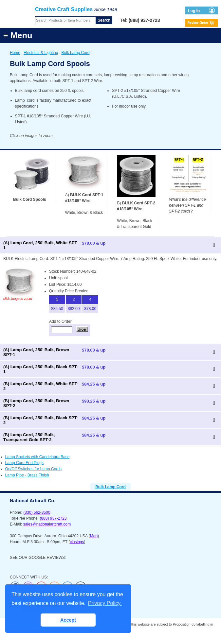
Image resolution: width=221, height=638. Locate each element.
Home (15, 52)
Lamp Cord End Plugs (24, 462)
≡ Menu (17, 35)
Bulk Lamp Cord (75, 52)
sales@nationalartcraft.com (47, 524)
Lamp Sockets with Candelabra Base (37, 457)
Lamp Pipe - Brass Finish (27, 475)
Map (94, 536)
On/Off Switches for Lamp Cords (33, 469)
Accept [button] (68, 620)
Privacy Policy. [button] (105, 603)
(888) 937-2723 (53, 518)
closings (77, 542)
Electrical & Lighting (41, 52)
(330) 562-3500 (36, 512)
